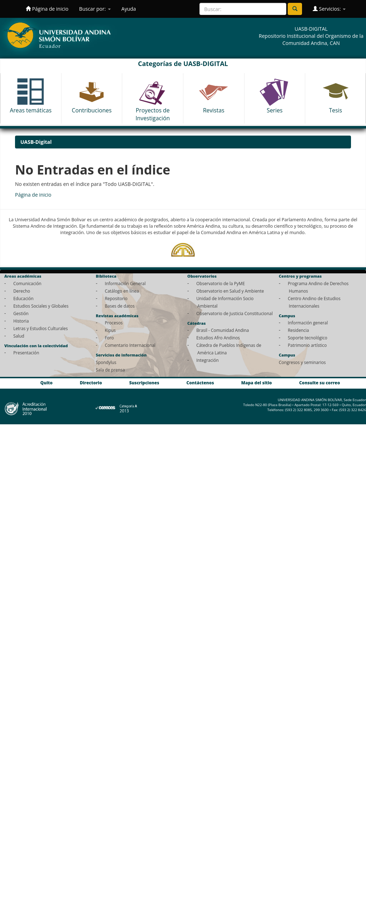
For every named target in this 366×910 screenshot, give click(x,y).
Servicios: (329, 8)
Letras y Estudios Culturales (40, 328)
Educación (23, 298)
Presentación (26, 352)
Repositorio (116, 298)
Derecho (21, 291)
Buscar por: (94, 8)
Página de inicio (47, 8)
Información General (125, 283)
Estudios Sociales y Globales (40, 306)
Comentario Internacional (130, 345)
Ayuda (129, 8)
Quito (46, 382)
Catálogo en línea (122, 291)
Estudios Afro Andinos (218, 337)
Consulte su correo (319, 382)
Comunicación (27, 283)
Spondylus (106, 362)
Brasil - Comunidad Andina (222, 330)
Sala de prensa (110, 370)
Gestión (21, 313)
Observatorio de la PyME (220, 283)
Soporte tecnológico (307, 337)
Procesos (114, 322)
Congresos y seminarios (302, 362)
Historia (21, 321)
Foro (109, 337)
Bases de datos (119, 306)
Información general (308, 322)
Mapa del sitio (256, 382)
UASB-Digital (36, 141)
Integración (207, 360)
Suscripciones (144, 382)
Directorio (91, 382)
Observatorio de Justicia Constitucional (234, 313)
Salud (18, 336)
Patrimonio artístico (307, 345)
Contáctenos (200, 382)
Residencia (298, 330)
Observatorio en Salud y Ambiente (230, 291)
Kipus (110, 330)
